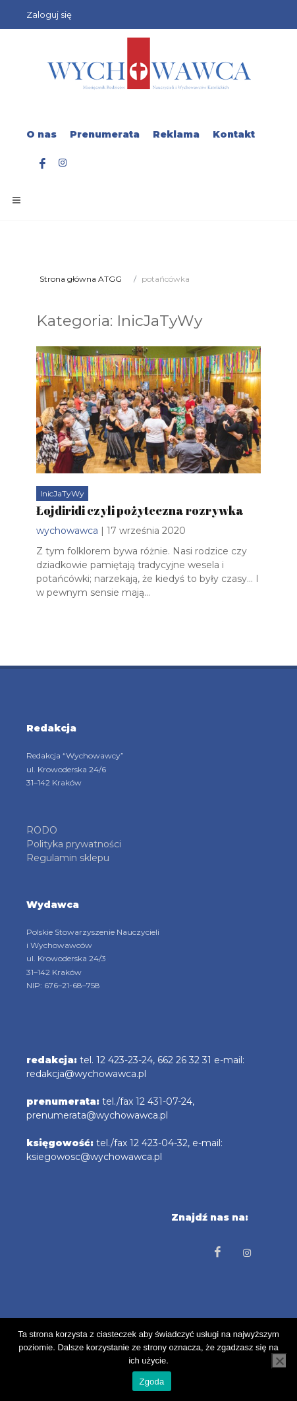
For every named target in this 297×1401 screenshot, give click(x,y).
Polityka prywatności (73, 843)
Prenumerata (105, 134)
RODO (41, 829)
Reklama (176, 134)
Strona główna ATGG (81, 279)
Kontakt (234, 134)
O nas (41, 134)
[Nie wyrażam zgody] (279, 1361)
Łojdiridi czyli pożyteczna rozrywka (140, 510)
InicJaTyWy (62, 493)
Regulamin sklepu (67, 857)
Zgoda (151, 1382)
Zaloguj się (49, 14)
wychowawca (67, 531)
